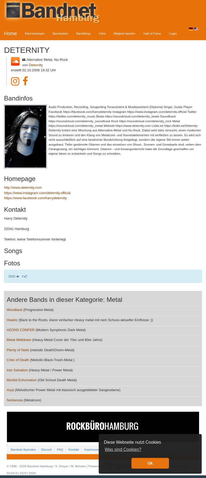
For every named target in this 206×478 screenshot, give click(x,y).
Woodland (14, 310)
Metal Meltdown (19, 340)
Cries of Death (18, 360)
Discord (46, 449)
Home (10, 33)
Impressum (92, 449)
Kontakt (73, 449)
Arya (10, 390)
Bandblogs (83, 33)
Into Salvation (17, 370)
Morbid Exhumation (22, 380)
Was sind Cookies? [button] (123, 449)
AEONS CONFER (21, 330)
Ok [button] (150, 463)
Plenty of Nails (18, 350)
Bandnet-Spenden (23, 449)
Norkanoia (15, 400)
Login (173, 33)
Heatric (12, 320)
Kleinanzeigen (35, 33)
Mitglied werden (124, 33)
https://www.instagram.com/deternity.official (37, 193)
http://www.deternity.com (23, 188)
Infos (102, 33)
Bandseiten (60, 33)
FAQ (60, 449)
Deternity (36, 65)
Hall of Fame (152, 33)
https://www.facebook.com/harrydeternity (35, 198)
